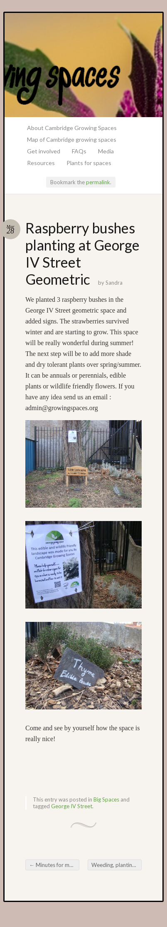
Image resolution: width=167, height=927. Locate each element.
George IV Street (71, 806)
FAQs (79, 151)
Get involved (43, 151)
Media (106, 151)
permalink (98, 182)
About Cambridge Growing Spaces (72, 127)
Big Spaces (106, 799)
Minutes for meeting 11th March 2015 (54, 865)
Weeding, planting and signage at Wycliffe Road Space (116, 865)
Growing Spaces (83, 65)
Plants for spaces (88, 162)
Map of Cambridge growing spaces (71, 139)
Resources (41, 162)
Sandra (114, 282)
